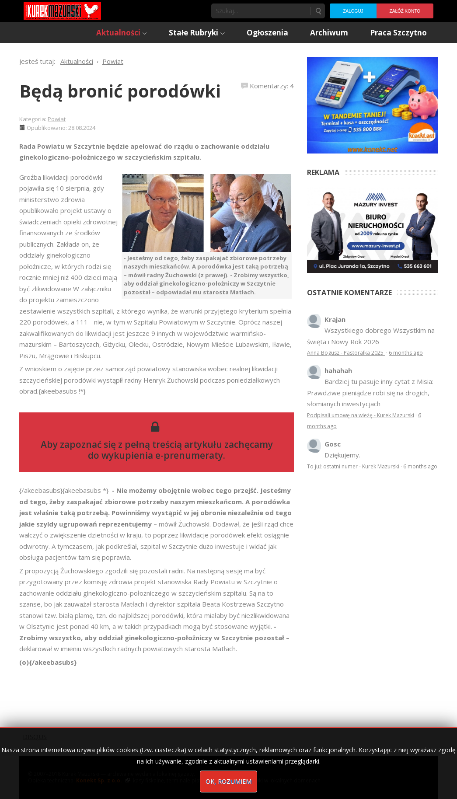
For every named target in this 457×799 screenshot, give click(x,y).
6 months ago (406, 352)
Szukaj (317, 10)
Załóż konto (405, 11)
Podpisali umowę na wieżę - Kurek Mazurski (360, 415)
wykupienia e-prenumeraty (162, 455)
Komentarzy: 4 (272, 85)
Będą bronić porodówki (120, 91)
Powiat (57, 119)
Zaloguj (353, 11)
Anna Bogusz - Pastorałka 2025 (346, 352)
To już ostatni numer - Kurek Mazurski (353, 466)
